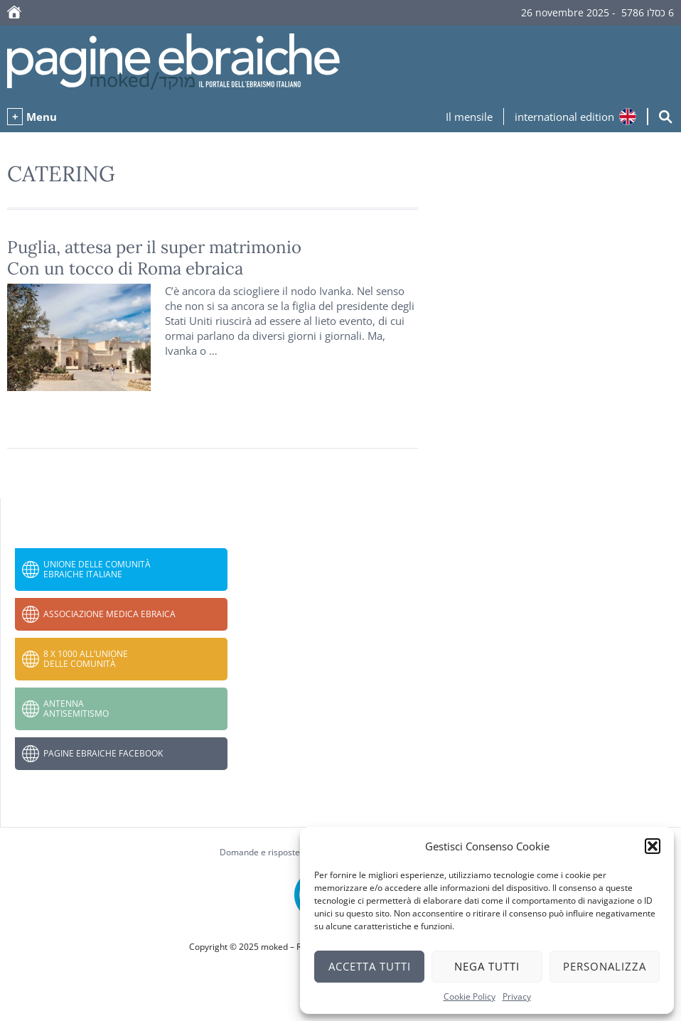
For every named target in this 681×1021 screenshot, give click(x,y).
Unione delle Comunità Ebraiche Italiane (97, 569)
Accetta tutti (369, 966)
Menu (41, 116)
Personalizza (604, 966)
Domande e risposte (260, 852)
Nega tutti (487, 966)
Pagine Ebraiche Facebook (103, 753)
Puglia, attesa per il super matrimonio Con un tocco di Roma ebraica (154, 257)
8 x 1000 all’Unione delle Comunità (85, 659)
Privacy (517, 996)
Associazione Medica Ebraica (109, 614)
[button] (652, 846)
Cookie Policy (469, 996)
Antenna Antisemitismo (76, 708)
